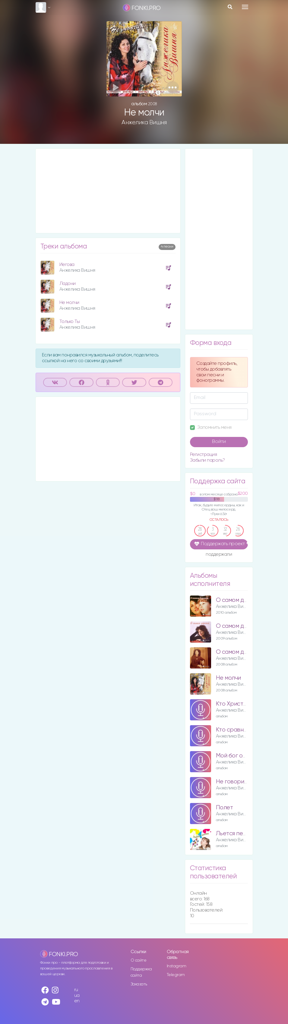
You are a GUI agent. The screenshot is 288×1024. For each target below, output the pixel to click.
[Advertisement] (108, 191)
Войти (219, 441)
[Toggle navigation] (245, 7)
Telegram (176, 975)
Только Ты (69, 321)
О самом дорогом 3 (242, 600)
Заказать (139, 984)
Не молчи (69, 302)
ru (76, 990)
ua (77, 995)
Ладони (67, 283)
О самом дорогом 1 (241, 652)
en (77, 1001)
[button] (172, 87)
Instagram (176, 966)
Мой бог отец (234, 756)
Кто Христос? (234, 704)
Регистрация (203, 454)
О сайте (139, 960)
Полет (224, 807)
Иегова (66, 264)
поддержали (219, 555)
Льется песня (234, 833)
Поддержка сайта (141, 972)
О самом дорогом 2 (242, 626)
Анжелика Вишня (144, 122)
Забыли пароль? (207, 460)
